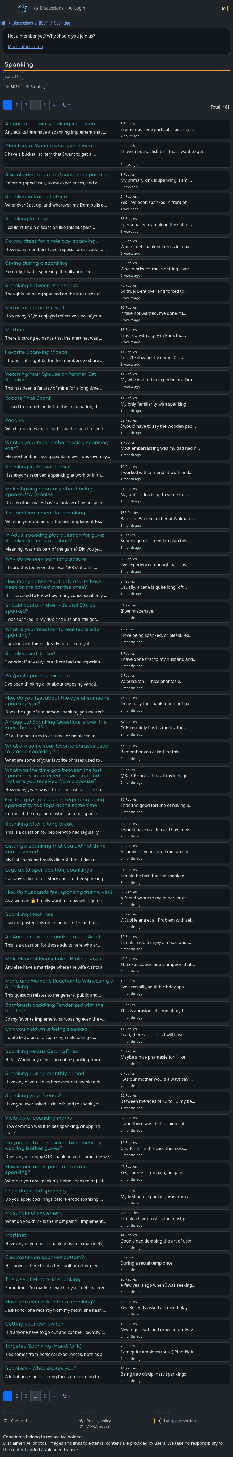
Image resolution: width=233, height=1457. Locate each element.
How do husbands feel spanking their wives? (59, 892)
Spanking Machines (29, 914)
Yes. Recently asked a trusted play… (156, 1307)
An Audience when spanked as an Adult (53, 936)
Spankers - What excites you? (40, 1368)
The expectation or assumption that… (158, 964)
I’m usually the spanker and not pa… (157, 704)
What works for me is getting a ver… (156, 269)
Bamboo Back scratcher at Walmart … (158, 519)
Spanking (62, 23)
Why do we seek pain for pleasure (45, 559)
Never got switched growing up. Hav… (158, 1329)
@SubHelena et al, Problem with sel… (157, 920)
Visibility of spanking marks (38, 1118)
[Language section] (224, 8)
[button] (66, 105)
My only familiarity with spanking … (156, 404)
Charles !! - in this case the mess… (154, 1148)
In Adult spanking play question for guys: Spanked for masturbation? (54, 538)
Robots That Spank (28, 398)
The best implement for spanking (45, 512)
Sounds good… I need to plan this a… (157, 541)
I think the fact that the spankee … (155, 876)
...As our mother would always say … (157, 1079)
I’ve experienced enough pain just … (156, 565)
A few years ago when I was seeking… (158, 1285)
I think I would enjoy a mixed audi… (156, 942)
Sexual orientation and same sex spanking (57, 174)
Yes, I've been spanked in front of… (155, 202)
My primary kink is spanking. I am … (156, 180)
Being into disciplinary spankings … (156, 1374)
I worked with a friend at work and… (157, 472)
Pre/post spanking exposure (39, 675)
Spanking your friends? (33, 1095)
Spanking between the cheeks (41, 285)
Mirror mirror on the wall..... (37, 307)
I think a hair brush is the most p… (155, 1218)
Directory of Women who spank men (48, 145)
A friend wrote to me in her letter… (155, 898)
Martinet (15, 329)
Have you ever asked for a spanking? (50, 1302)
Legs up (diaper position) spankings (48, 870)
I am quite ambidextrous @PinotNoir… (158, 1352)
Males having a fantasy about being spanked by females (48, 491)
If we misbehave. (137, 611)
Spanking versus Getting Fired (41, 1051)
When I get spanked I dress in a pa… (157, 247)
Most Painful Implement (33, 1213)
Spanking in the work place (38, 466)
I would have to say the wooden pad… (158, 426)
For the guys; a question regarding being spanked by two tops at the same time (54, 802)
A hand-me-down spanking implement (51, 123)
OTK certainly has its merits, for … (154, 727)
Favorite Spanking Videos (36, 352)
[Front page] (3, 23)
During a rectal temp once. (147, 1263)
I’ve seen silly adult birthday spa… (154, 987)
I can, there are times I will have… (154, 1035)
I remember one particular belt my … (157, 129)
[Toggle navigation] (10, 8)
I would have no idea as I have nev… (156, 829)
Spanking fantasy (26, 218)
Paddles (14, 420)
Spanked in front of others (37, 196)
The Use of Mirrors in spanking (42, 1279)
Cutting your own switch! (35, 1324)
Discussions (48, 8)
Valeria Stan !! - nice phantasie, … (153, 681)
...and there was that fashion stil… (154, 1123)
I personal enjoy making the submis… (158, 225)
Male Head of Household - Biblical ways (53, 958)
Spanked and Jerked (30, 653)
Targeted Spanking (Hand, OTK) (43, 1346)
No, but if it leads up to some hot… (155, 494)
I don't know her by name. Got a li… (156, 358)
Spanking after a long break (39, 824)
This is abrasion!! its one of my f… (154, 1011)
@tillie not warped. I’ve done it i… (154, 313)
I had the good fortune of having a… (157, 805)
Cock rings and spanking (35, 1191)
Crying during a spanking (36, 263)
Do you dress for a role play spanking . (51, 241)
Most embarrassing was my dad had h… (160, 448)
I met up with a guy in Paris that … (155, 335)
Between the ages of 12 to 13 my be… (158, 1101)
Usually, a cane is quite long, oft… (154, 587)
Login (76, 8)
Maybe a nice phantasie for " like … (155, 1057)
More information (25, 46)
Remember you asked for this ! (151, 752)
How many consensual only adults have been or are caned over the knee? (53, 584)
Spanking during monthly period (44, 1073)
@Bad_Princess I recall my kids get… (156, 776)
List (11, 76)
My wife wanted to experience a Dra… (158, 380)
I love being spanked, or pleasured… (157, 635)
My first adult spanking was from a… (157, 1196)
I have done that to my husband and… (158, 659)
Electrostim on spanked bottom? (44, 1257)
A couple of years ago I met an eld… (156, 852)
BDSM (43, 23)
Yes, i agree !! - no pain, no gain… (153, 1172)
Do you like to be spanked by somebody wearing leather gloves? (53, 1145)
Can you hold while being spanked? (47, 1029)
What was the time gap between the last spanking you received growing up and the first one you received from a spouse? (56, 775)
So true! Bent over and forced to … (155, 291)
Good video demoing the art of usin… (158, 1241)
